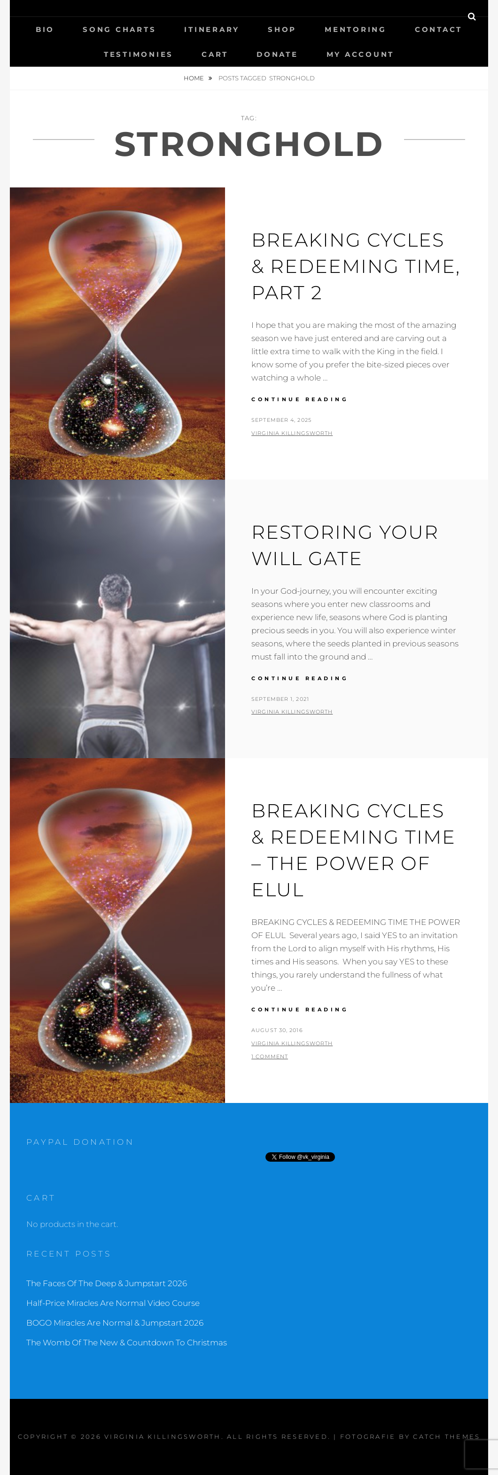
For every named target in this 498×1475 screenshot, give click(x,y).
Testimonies (138, 54)
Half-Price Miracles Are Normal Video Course (113, 1303)
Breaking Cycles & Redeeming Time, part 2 (355, 266)
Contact (438, 29)
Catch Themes (446, 1436)
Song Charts (119, 29)
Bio (45, 29)
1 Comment (269, 1056)
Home (194, 78)
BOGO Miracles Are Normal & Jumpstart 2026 (114, 1323)
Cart (215, 54)
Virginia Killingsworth (292, 433)
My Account (361, 54)
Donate (277, 54)
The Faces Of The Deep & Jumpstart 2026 (106, 1283)
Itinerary (212, 29)
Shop (282, 29)
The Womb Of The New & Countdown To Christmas (126, 1342)
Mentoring (356, 29)
